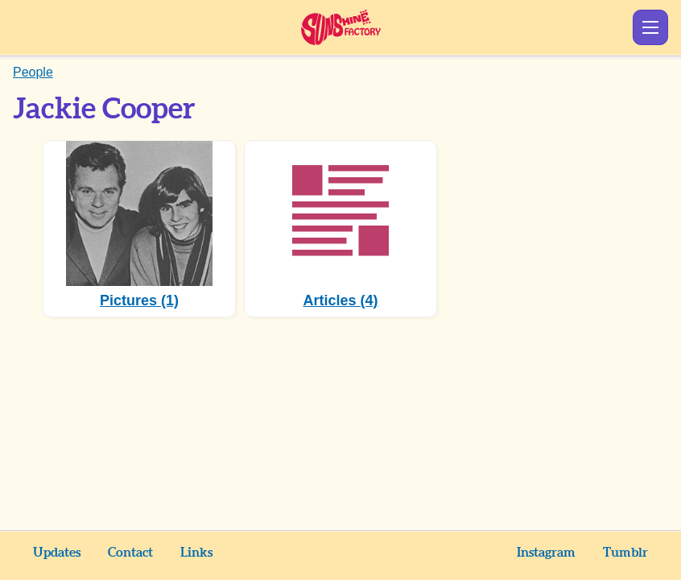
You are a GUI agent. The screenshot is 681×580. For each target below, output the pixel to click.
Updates (56, 552)
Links (196, 552)
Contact (130, 552)
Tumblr (625, 552)
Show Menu (650, 27)
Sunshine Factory (341, 27)
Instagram (546, 552)
